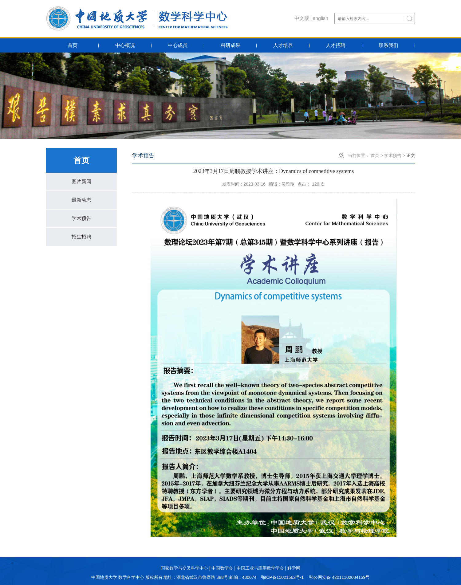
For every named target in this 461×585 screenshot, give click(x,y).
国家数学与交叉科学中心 (184, 568)
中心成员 (177, 45)
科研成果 (230, 45)
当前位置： (358, 155)
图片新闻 (81, 181)
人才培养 (283, 45)
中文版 (301, 18)
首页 (72, 45)
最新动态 (81, 199)
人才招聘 (335, 45)
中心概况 (125, 45)
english (320, 18)
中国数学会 (222, 568)
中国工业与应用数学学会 (260, 568)
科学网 (293, 568)
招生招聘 (81, 236)
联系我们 (388, 45)
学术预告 (81, 218)
